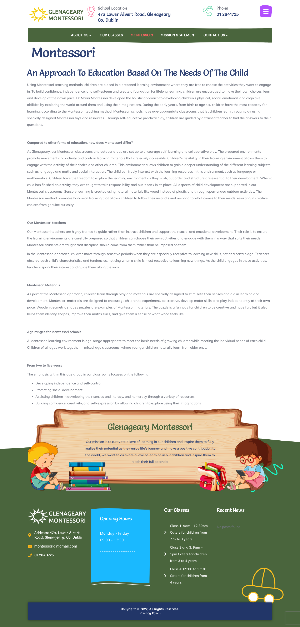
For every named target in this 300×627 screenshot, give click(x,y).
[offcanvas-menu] (266, 11)
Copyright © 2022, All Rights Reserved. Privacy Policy (150, 611)
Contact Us (216, 35)
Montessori (141, 35)
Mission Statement (178, 35)
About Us (81, 35)
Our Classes (111, 35)
